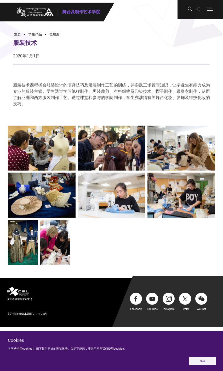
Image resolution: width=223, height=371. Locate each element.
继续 (202, 361)
